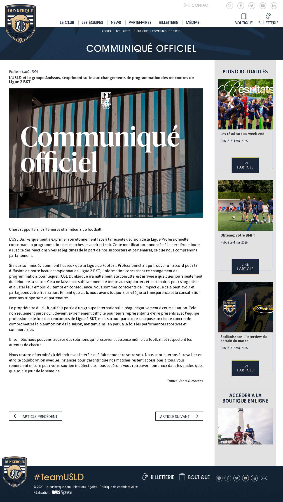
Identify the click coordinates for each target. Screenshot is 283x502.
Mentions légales (85, 487)
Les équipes (92, 22)
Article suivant (175, 416)
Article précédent (40, 416)
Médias (192, 22)
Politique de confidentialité (119, 487)
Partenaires (140, 22)
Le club (67, 22)
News (116, 22)
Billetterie (168, 22)
